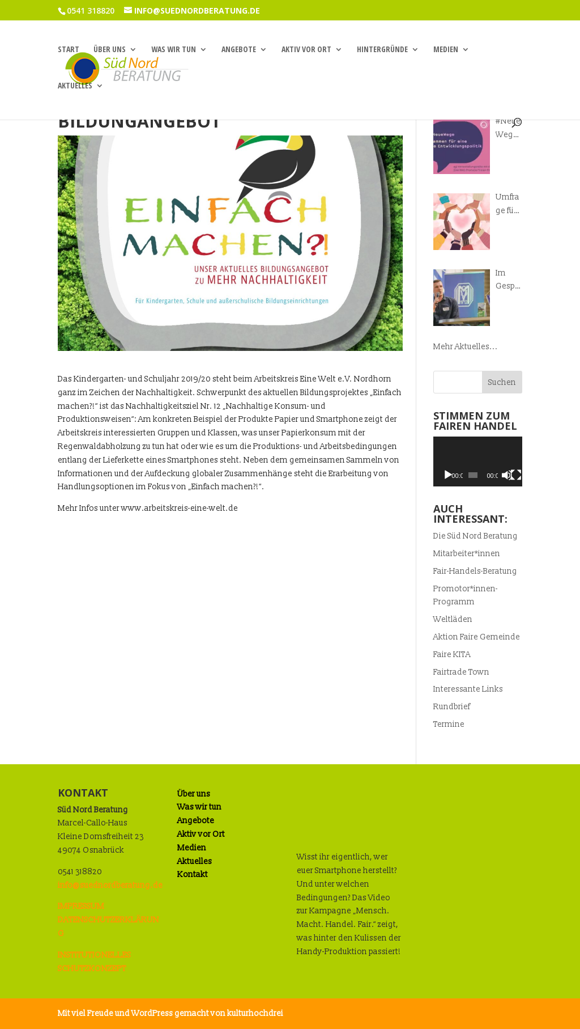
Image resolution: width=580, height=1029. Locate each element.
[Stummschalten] (507, 475)
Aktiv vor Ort (306, 49)
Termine (448, 724)
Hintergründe (382, 49)
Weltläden (452, 619)
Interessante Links (468, 689)
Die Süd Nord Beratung (475, 536)
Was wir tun (173, 49)
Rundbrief (451, 707)
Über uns (109, 49)
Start (68, 49)
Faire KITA (452, 654)
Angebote (238, 49)
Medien (445, 49)
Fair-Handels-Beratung (475, 571)
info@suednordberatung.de (110, 885)
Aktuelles (75, 86)
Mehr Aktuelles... (465, 347)
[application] (477, 461)
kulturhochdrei (255, 1013)
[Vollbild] (516, 475)
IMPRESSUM (81, 906)
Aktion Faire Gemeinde (476, 637)
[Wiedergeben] (448, 475)
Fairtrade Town (461, 672)
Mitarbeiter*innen (466, 553)
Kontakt (192, 874)
